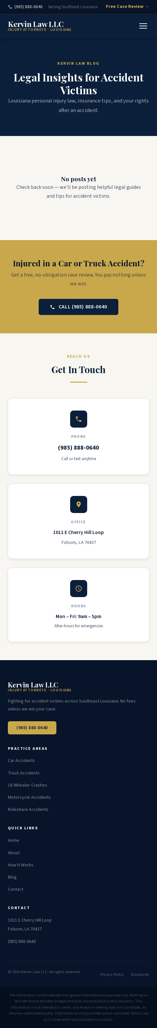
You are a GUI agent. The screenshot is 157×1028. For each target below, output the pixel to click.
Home (13, 840)
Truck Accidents (24, 773)
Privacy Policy (112, 974)
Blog (12, 877)
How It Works (20, 865)
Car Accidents (21, 760)
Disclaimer (140, 974)
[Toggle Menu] (143, 26)
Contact (15, 889)
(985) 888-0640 (25, 7)
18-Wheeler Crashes (27, 785)
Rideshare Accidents (28, 809)
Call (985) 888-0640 (78, 306)
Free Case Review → (127, 6)
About (14, 853)
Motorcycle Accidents (29, 797)
